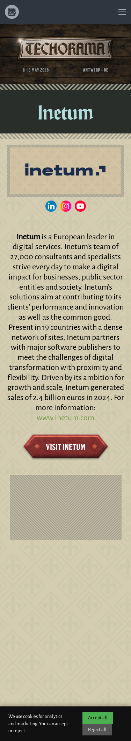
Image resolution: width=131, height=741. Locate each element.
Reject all (97, 729)
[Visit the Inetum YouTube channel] (80, 206)
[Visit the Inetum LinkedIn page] (51, 206)
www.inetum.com (65, 418)
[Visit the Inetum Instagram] (65, 206)
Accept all (98, 717)
